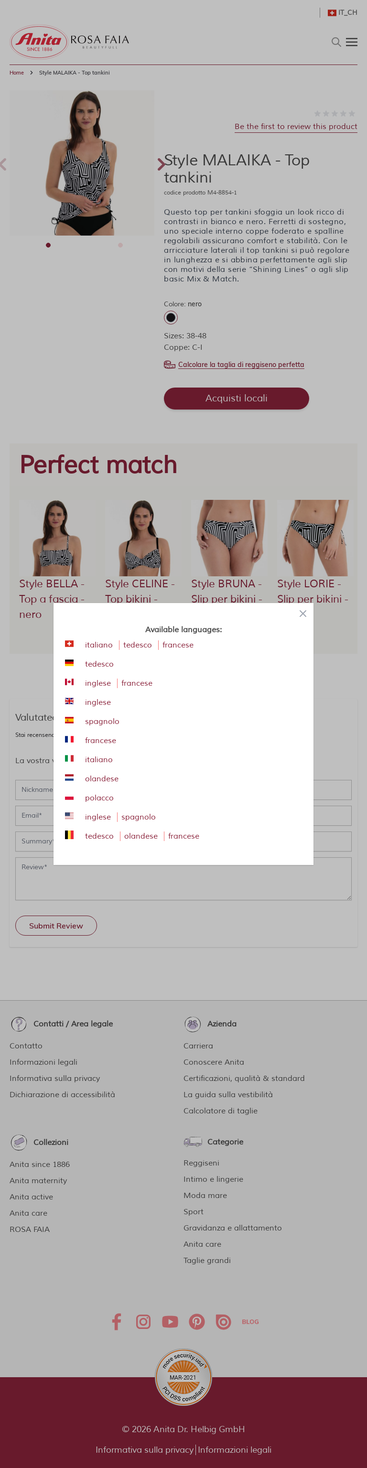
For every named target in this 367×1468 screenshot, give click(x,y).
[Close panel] (303, 613)
